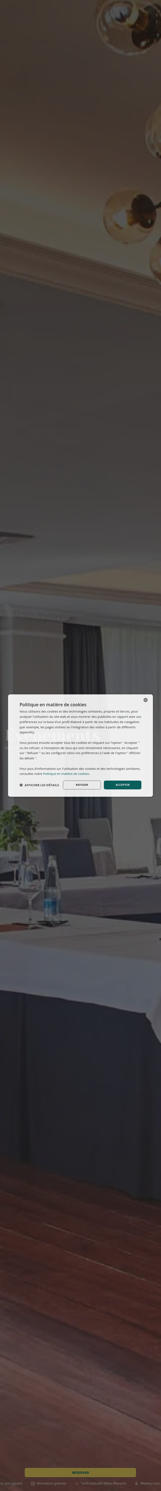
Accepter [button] (122, 785)
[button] (39, 785)
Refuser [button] (82, 785)
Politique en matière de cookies (66, 773)
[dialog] (80, 745)
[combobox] (146, 700)
